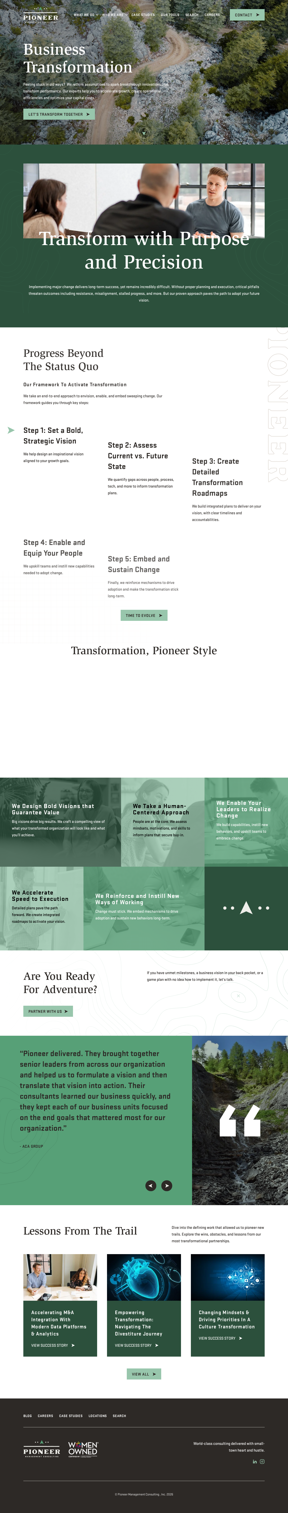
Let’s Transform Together (56, 114)
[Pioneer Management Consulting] (40, 15)
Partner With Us (26, 1011)
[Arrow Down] (144, 134)
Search (192, 14)
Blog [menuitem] (27, 1415)
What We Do (84, 14)
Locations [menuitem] (98, 1415)
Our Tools (170, 14)
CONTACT (243, 14)
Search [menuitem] (119, 1415)
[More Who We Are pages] (126, 15)
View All (141, 1374)
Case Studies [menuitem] (71, 1415)
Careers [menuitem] (45, 1415)
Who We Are (112, 14)
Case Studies (143, 14)
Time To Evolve (141, 615)
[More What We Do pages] (97, 15)
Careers (214, 14)
